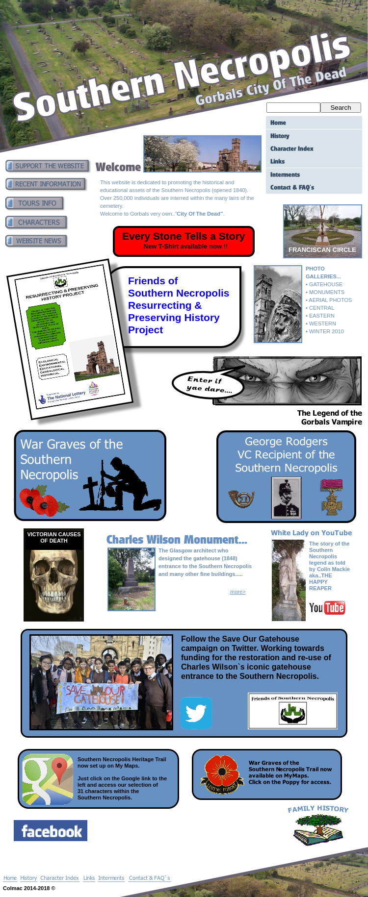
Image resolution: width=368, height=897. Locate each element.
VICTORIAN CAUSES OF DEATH (53, 537)
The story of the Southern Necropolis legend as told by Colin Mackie (329, 556)
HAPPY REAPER (320, 585)
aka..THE (320, 575)
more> (238, 592)
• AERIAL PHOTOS (329, 300)
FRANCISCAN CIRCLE (322, 249)
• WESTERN (321, 323)
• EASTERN (320, 316)
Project (145, 329)
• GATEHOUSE (324, 284)
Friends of (153, 280)
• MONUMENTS (325, 292)
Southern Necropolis (179, 293)
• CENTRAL (320, 308)
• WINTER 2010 (325, 331)
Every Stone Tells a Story (183, 236)
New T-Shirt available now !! (186, 246)
